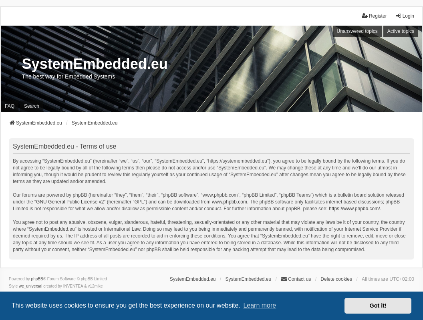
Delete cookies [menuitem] (336, 279)
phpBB (37, 279)
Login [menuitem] (404, 16)
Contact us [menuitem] (296, 279)
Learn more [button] (259, 305)
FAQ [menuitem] (9, 106)
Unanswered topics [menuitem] (357, 31)
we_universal (30, 286)
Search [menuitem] (31, 106)
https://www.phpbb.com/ (354, 208)
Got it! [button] (378, 305)
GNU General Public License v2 (70, 202)
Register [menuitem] (374, 16)
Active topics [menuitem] (400, 31)
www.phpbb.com (229, 202)
